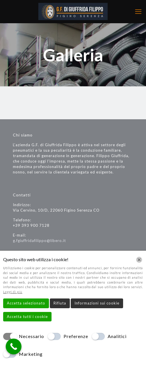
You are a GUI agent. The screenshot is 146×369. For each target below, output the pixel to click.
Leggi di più (12, 292)
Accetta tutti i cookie (27, 316)
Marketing (31, 354)
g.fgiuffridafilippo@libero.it (39, 240)
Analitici (117, 336)
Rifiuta (60, 303)
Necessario (31, 336)
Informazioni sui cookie (96, 303)
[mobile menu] (138, 11)
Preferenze (76, 336)
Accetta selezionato (26, 303)
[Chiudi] (139, 259)
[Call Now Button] (13, 346)
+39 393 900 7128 (31, 225)
